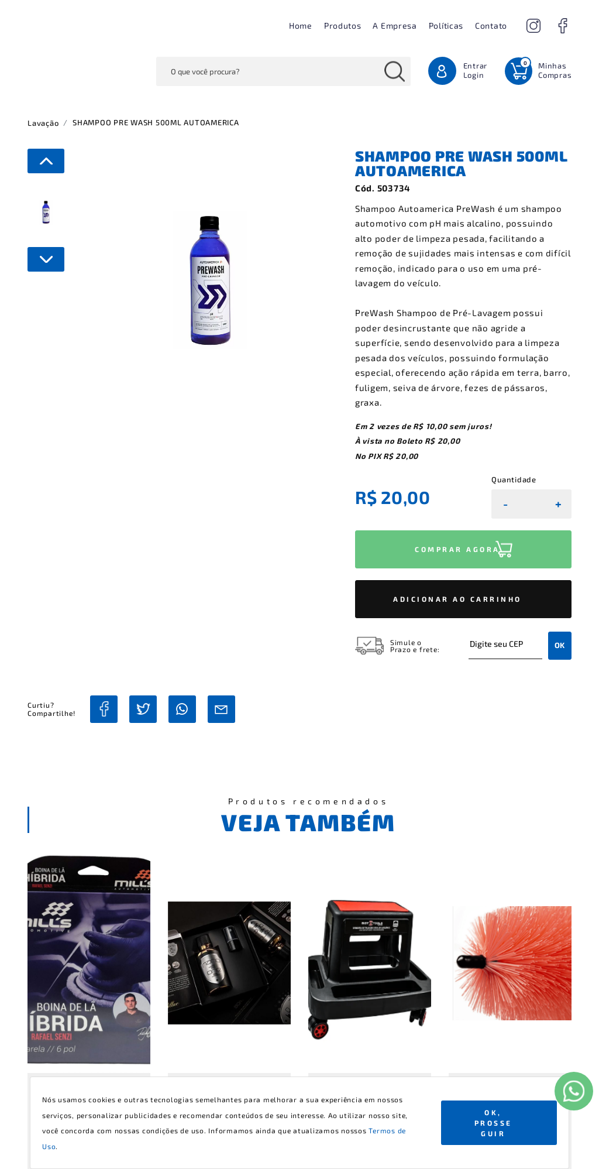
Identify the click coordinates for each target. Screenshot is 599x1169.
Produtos (343, 25)
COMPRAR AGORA (457, 549)
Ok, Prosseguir (493, 1122)
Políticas (446, 25)
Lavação (42, 123)
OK (560, 645)
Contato (491, 25)
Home (300, 25)
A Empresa (394, 25)
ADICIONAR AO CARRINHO (457, 599)
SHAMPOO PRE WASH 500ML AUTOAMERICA (156, 122)
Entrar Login (475, 70)
